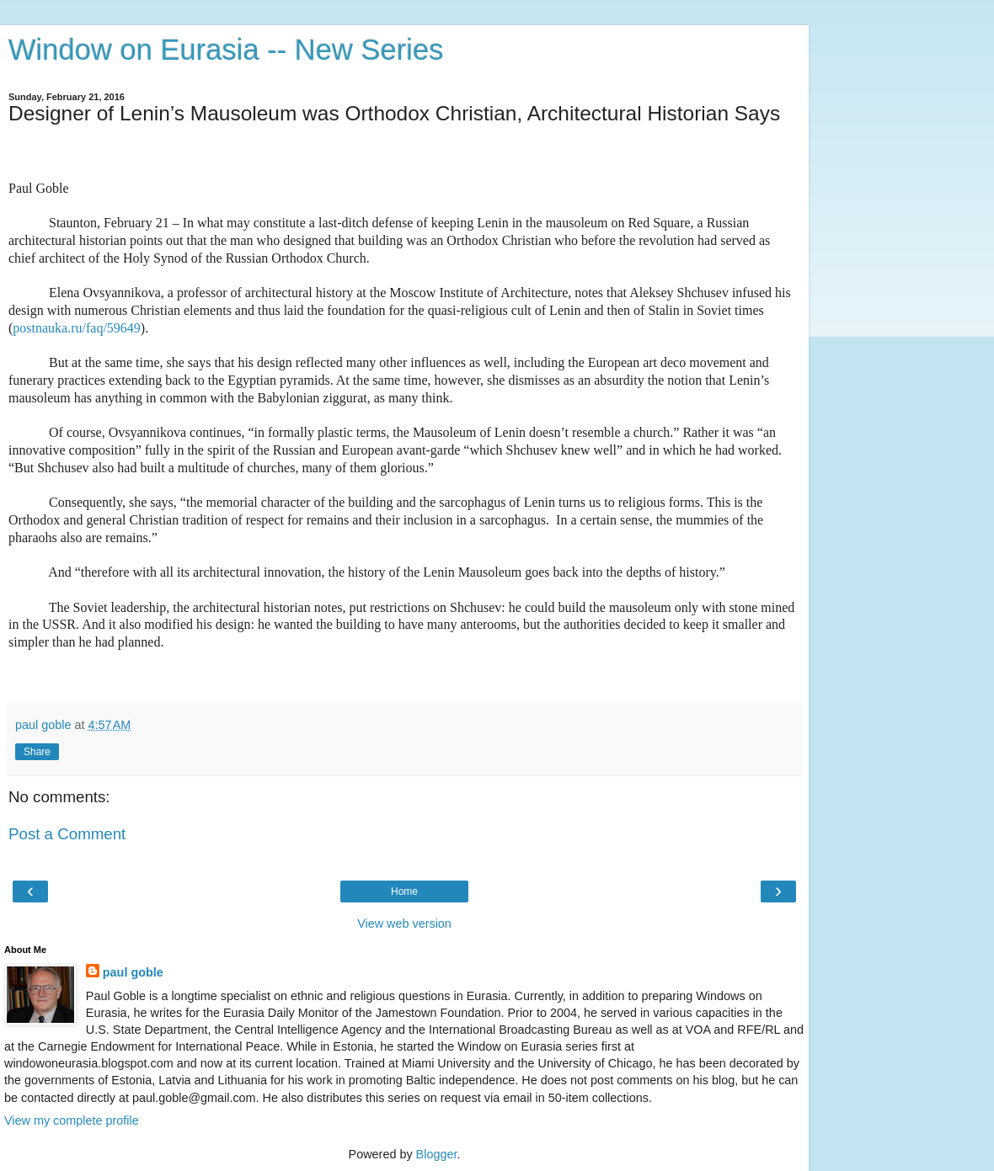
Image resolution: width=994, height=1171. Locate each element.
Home (404, 891)
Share (37, 752)
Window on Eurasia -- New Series (225, 50)
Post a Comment (67, 834)
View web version (404, 923)
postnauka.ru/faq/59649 (77, 328)
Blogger (436, 1154)
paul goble (133, 972)
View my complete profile (71, 1120)
